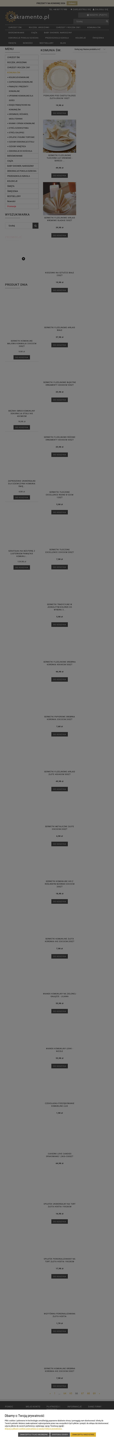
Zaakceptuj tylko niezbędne (34, 1434)
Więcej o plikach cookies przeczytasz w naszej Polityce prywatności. (33, 1429)
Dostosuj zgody (60, 1434)
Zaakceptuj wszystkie (83, 1434)
